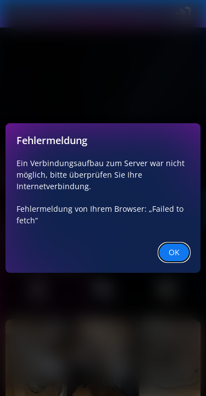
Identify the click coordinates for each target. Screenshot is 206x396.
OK (174, 252)
